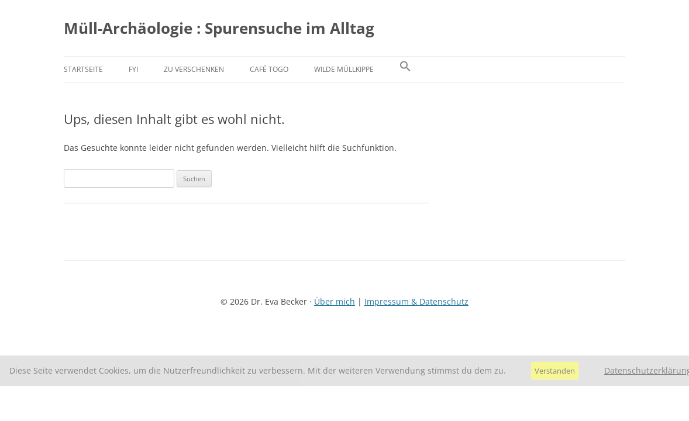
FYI (133, 69)
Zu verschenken (194, 69)
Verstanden (555, 370)
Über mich (334, 301)
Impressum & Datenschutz (416, 301)
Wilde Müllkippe (344, 69)
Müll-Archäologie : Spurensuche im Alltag (219, 28)
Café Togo (269, 69)
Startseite (83, 69)
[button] (405, 69)
